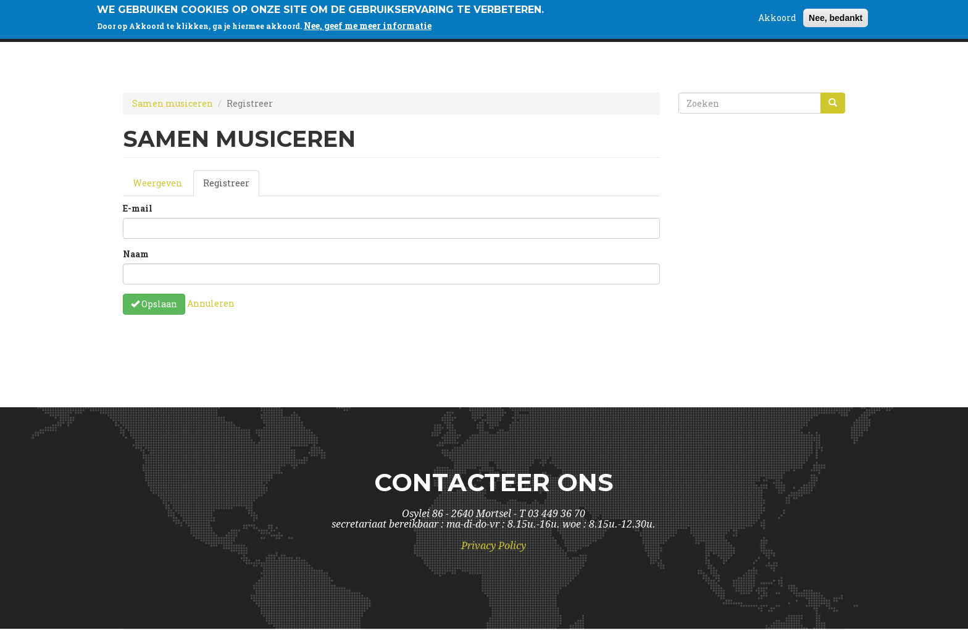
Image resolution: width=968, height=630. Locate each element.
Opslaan (154, 304)
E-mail (137, 208)
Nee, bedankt (835, 15)
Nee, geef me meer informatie (368, 23)
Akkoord (777, 15)
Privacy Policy (493, 546)
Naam (136, 254)
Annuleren (211, 303)
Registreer (231, 186)
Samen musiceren (172, 103)
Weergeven (157, 183)
